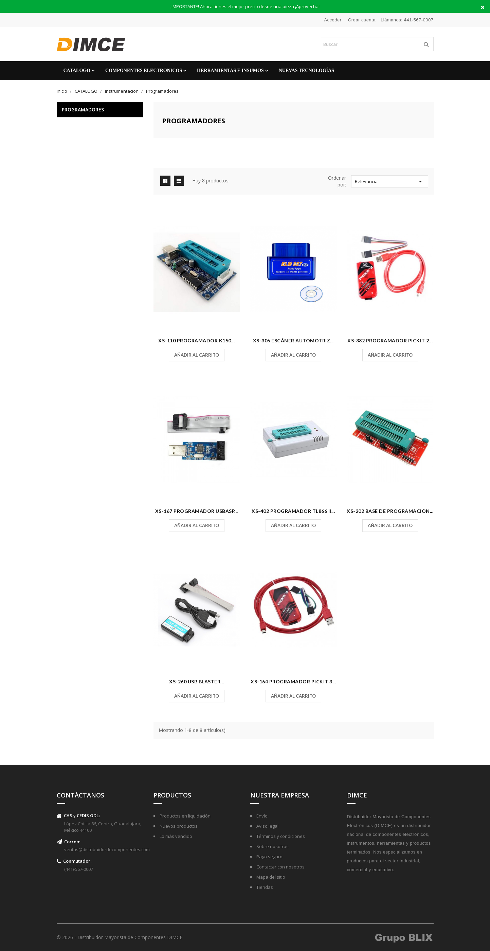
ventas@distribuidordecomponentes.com (107, 849)
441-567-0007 (419, 19)
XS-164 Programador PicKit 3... (293, 681)
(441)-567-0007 (78, 869)
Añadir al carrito (196, 355)
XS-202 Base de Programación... (390, 511)
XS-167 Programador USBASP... (196, 511)
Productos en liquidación (185, 816)
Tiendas (264, 887)
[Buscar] (377, 44)
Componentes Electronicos (143, 70)
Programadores (83, 109)
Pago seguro (269, 857)
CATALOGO (77, 70)
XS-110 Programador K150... (196, 340)
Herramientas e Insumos (230, 70)
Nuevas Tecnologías (306, 70)
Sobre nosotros (272, 846)
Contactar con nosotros (280, 867)
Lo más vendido (175, 836)
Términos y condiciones (280, 836)
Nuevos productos (178, 826)
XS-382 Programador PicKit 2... (390, 340)
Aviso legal (266, 826)
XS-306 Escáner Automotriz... (293, 340)
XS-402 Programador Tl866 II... (293, 511)
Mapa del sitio (270, 877)
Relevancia (390, 181)
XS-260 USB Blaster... (196, 681)
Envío (261, 816)
